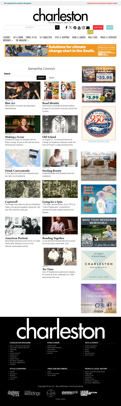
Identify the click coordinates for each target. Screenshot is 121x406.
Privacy (58, 399)
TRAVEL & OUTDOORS (108, 37)
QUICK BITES (51, 349)
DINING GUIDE (51, 346)
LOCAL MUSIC (51, 375)
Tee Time (48, 269)
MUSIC (87, 349)
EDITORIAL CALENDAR (16, 360)
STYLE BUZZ (13, 377)
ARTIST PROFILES (90, 347)
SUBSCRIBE (98, 27)
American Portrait (16, 238)
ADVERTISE (13, 357)
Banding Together (53, 238)
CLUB (90, 32)
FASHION (12, 375)
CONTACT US (14, 355)
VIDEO (49, 372)
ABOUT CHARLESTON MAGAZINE (20, 346)
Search (7, 74)
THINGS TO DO (31, 37)
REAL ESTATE (92, 37)
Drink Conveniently (17, 171)
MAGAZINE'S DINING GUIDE (102, 3)
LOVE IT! (12, 379)
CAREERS (12, 364)
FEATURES (6, 37)
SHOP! (109, 27)
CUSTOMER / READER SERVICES (19, 347)
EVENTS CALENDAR (91, 346)
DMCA (63, 399)
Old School (49, 137)
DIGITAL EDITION (15, 353)
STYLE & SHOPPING (62, 37)
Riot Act (10, 103)
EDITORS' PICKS (90, 353)
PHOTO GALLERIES (53, 373)
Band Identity (50, 103)
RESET (51, 78)
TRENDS (12, 372)
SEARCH (41, 78)
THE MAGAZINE (22, 40)
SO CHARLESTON (46, 37)
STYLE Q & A (13, 373)
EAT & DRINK (18, 37)
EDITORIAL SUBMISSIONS (17, 362)
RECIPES (49, 353)
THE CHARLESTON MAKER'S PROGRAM (17, 3)
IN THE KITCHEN (52, 351)
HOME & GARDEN (78, 37)
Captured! (11, 202)
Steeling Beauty (51, 171)
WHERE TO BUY (14, 359)
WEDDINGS (8, 40)
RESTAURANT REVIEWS (54, 347)
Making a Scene (14, 137)
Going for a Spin (52, 202)
